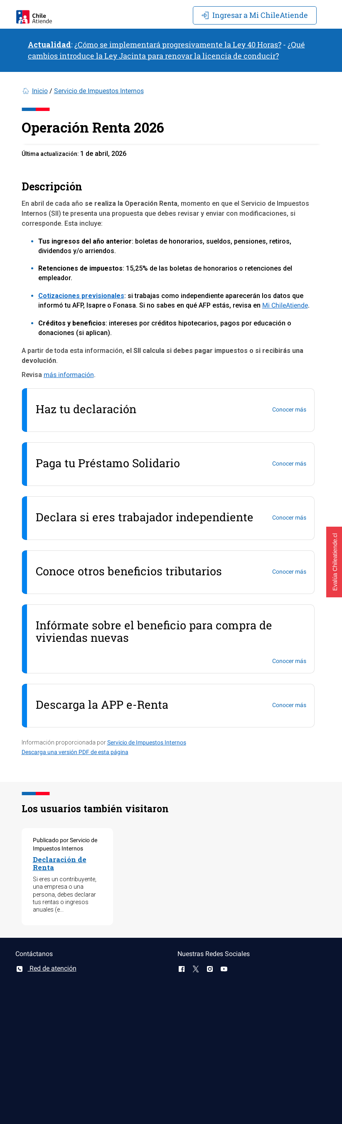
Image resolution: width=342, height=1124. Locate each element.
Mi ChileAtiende (255, 15)
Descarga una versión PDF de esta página (75, 752)
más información (69, 375)
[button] (334, 562)
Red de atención (45, 968)
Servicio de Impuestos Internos (99, 91)
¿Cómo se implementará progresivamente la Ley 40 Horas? (177, 44)
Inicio (40, 91)
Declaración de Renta (59, 863)
